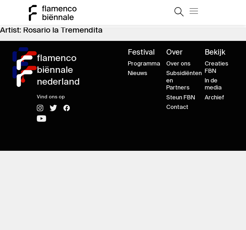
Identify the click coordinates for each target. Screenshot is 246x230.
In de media (213, 84)
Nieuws (137, 73)
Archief (214, 97)
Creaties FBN (216, 67)
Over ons (178, 63)
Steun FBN (180, 97)
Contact (177, 107)
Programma (144, 63)
